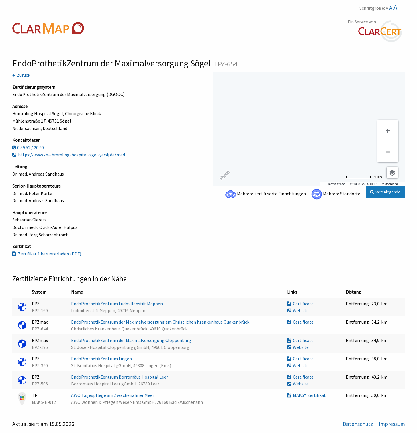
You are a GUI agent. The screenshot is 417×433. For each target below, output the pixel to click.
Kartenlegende (385, 191)
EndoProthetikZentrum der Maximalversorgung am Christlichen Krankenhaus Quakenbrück (160, 322)
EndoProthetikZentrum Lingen (102, 358)
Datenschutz (358, 423)
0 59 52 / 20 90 (28, 147)
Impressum (392, 423)
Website (298, 310)
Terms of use (336, 184)
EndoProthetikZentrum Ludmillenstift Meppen (117, 303)
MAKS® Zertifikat (306, 395)
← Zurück (21, 75)
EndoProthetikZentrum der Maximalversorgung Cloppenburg (131, 340)
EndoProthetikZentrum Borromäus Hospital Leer (120, 377)
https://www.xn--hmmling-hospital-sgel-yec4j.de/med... (70, 155)
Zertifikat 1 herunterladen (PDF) (46, 254)
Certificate (300, 303)
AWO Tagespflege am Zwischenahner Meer (113, 395)
